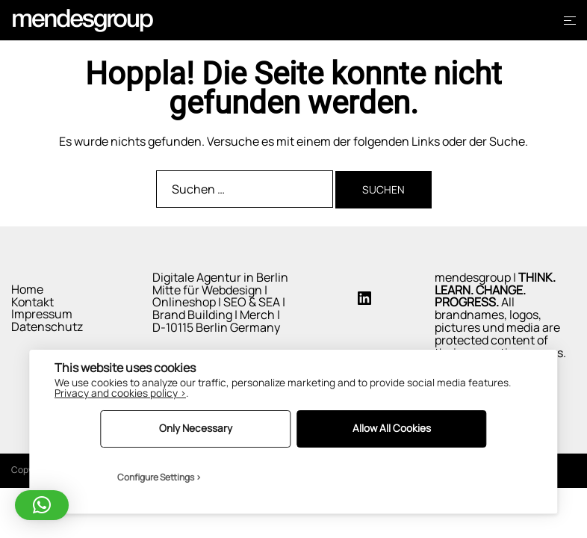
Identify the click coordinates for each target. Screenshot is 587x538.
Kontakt (32, 302)
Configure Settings (155, 477)
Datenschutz (47, 326)
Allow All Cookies (391, 428)
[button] (42, 505)
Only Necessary (195, 428)
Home (27, 289)
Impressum (41, 314)
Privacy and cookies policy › (120, 393)
